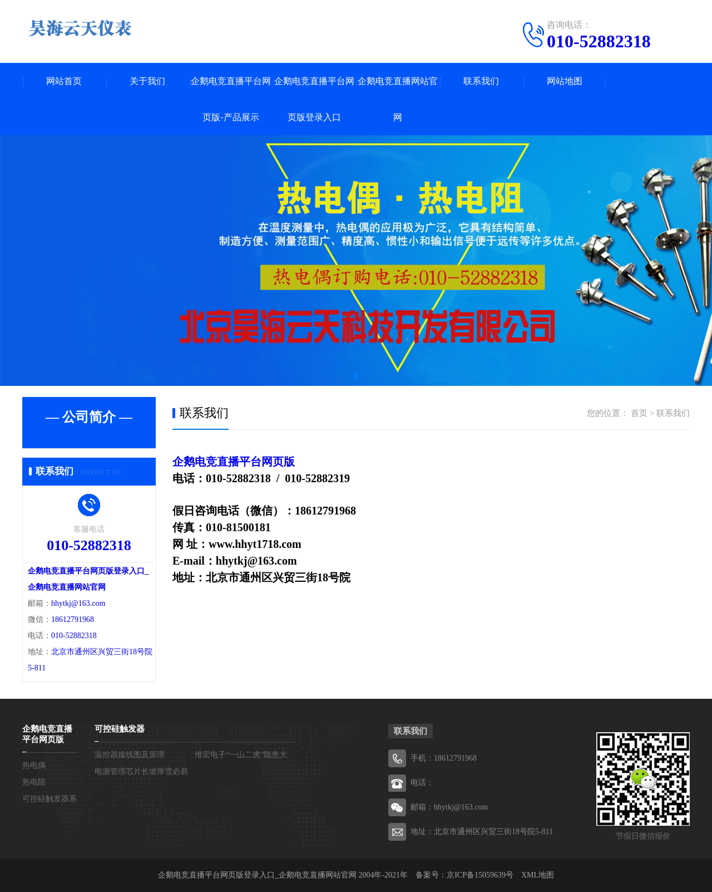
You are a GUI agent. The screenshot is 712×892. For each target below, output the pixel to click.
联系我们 (481, 81)
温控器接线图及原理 (130, 755)
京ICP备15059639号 (480, 875)
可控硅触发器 (120, 728)
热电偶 (34, 765)
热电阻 (34, 782)
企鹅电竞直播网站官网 (398, 99)
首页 (639, 413)
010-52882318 (599, 41)
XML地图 (537, 875)
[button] (356, 376)
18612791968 (72, 619)
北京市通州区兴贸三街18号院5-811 (493, 831)
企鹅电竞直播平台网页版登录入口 (314, 99)
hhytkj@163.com (78, 603)
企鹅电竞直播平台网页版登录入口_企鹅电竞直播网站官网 (257, 875)
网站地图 (564, 81)
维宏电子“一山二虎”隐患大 (241, 755)
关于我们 (147, 81)
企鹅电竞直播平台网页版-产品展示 (231, 99)
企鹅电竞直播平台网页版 (233, 461)
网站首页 (64, 81)
